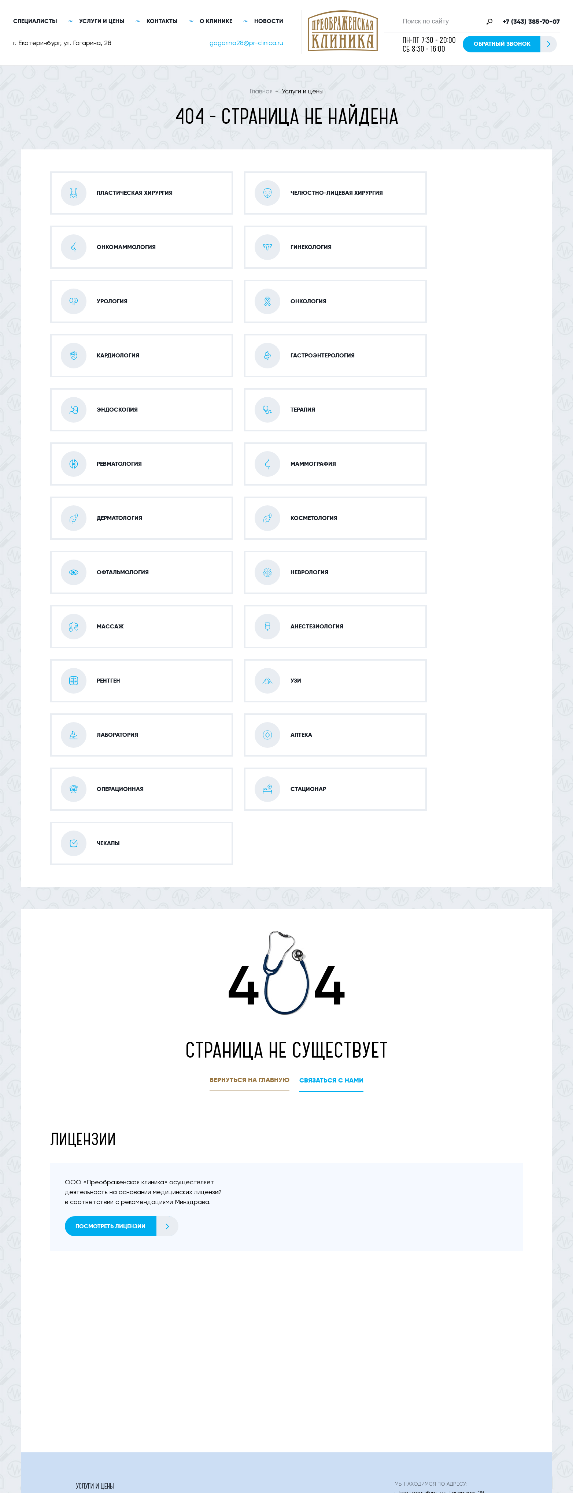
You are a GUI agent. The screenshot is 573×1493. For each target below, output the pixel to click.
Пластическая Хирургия (108, 1292)
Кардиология (306, 1307)
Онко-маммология (209, 1292)
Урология (195, 1307)
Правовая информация (466, 1477)
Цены (348, 1423)
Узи (292, 1367)
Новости (268, 21)
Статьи (297, 1423)
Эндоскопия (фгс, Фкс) (213, 1322)
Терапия (298, 1322)
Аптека (191, 1382)
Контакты (162, 21)
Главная (261, 93)
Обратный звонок (515, 45)
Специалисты (35, 21)
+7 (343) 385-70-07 (531, 22)
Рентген (192, 1367)
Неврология (304, 1352)
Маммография (95, 1337)
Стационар (91, 1397)
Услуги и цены (102, 21)
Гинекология (305, 1292)
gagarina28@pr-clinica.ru (246, 44)
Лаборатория (94, 1382)
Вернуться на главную (249, 865)
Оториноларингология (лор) (222, 1352)
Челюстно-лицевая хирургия (116, 1307)
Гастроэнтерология (104, 1322)
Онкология (197, 1397)
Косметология (308, 1337)
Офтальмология (98, 1352)
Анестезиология (98, 1367)
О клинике (216, 21)
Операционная (308, 1382)
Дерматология (201, 1337)
